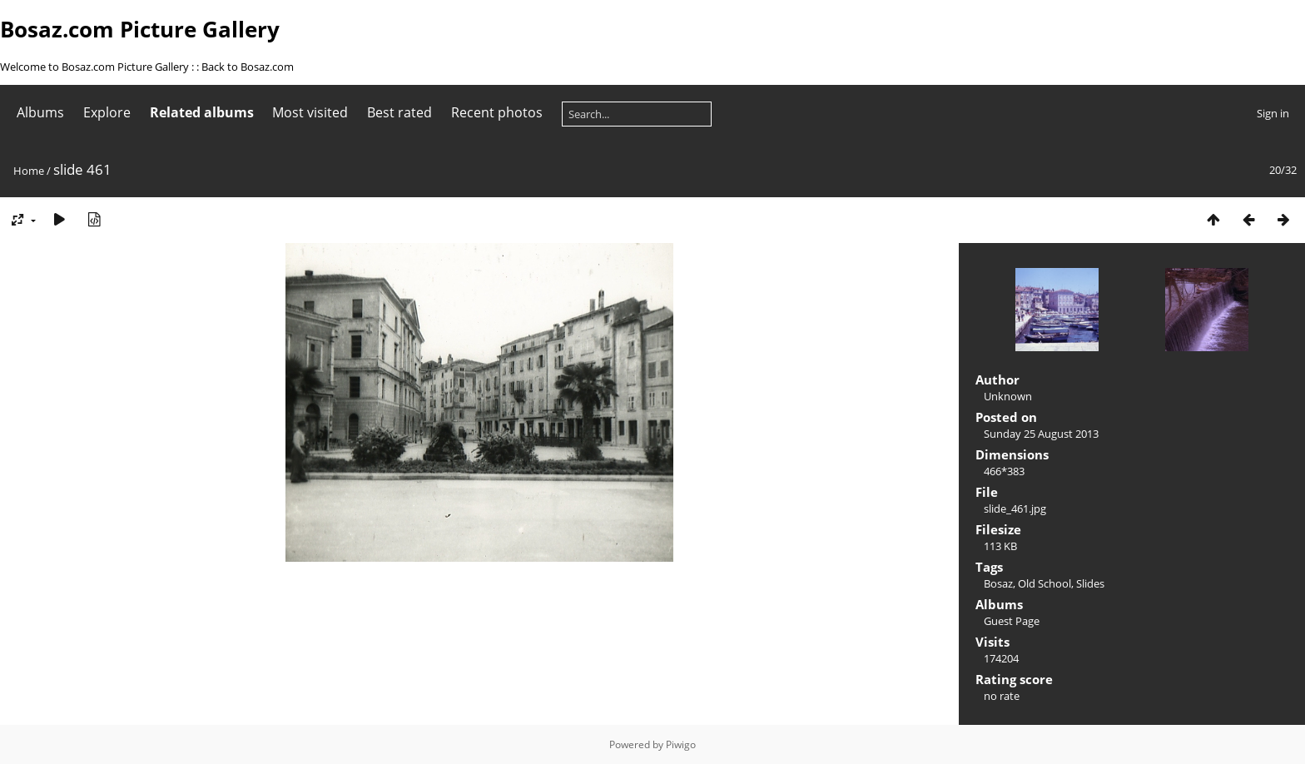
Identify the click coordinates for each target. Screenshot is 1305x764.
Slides (1090, 583)
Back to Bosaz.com (247, 66)
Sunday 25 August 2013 (1041, 433)
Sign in (1273, 113)
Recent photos (497, 112)
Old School (1044, 583)
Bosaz (998, 583)
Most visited (310, 112)
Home (28, 170)
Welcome (24, 66)
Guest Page (1012, 620)
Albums (40, 112)
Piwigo (681, 744)
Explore (107, 112)
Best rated (399, 112)
